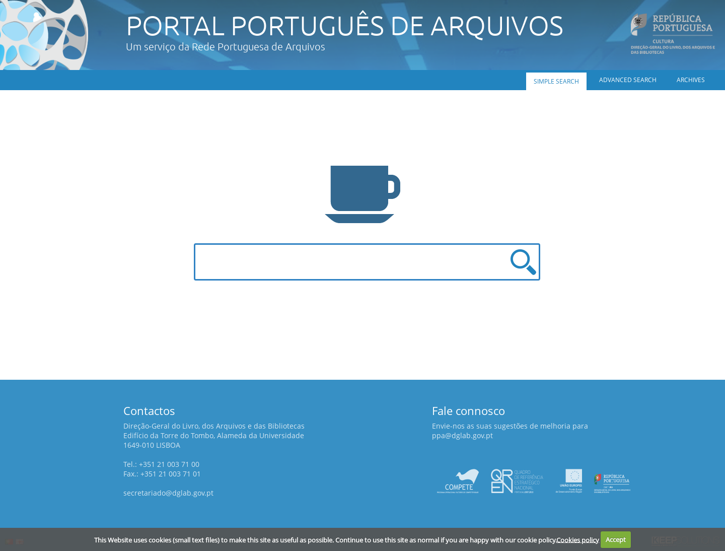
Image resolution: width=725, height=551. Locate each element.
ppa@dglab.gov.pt (462, 435)
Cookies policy (577, 539)
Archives (691, 80)
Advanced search (628, 80)
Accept (616, 539)
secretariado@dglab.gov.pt (168, 493)
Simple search (556, 81)
